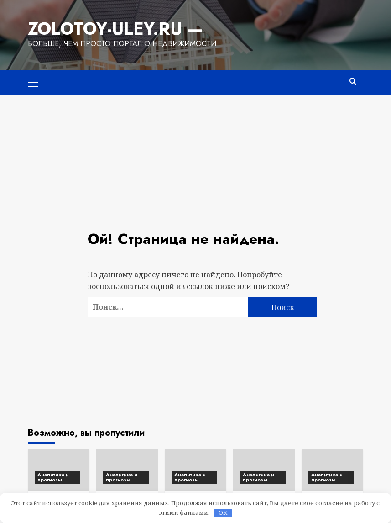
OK (223, 513)
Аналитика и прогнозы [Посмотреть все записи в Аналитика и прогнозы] (53, 477)
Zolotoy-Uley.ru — (114, 28)
